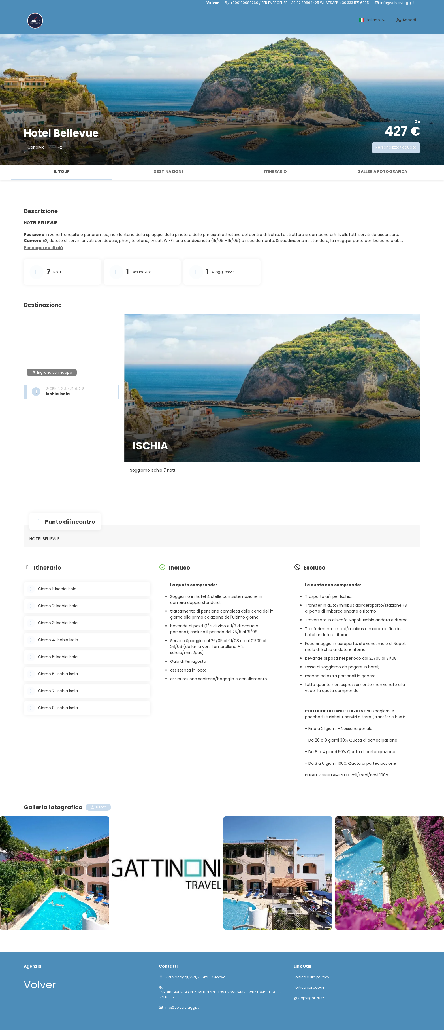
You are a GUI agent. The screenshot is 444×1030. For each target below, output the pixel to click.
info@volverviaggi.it (397, 3)
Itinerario (275, 171)
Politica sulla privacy (311, 977)
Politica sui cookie (309, 987)
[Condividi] (45, 147)
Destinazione (168, 171)
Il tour (62, 171)
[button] (43, 248)
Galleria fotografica (382, 171)
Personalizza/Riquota (396, 147)
